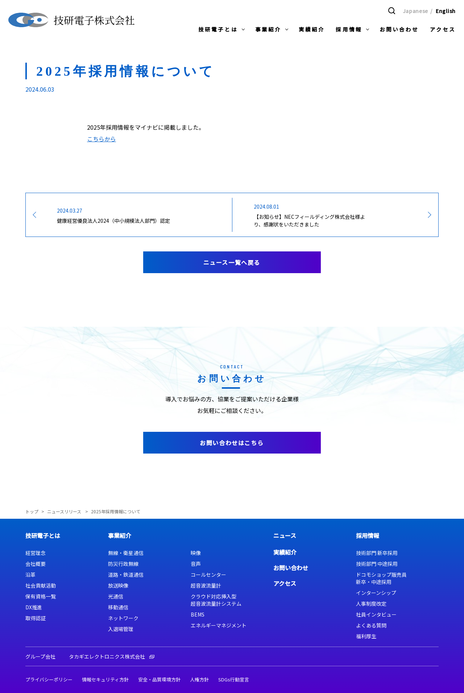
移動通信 (118, 607)
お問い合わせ (290, 567)
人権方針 (199, 679)
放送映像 (118, 585)
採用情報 (367, 535)
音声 (196, 563)
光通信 (115, 596)
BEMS (197, 614)
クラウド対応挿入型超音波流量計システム (216, 600)
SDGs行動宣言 (233, 679)
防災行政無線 (123, 563)
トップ (31, 511)
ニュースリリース (64, 511)
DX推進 (33, 607)
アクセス (284, 583)
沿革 (30, 574)
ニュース (284, 535)
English (446, 10)
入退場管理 (120, 629)
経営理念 (35, 552)
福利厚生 (366, 636)
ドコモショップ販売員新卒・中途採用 (381, 578)
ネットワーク (123, 618)
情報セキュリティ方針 (105, 679)
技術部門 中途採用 (377, 563)
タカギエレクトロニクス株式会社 (111, 656)
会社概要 (35, 563)
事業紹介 (119, 535)
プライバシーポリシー (48, 679)
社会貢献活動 (40, 585)
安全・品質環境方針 (159, 679)
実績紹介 (285, 552)
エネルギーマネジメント (218, 625)
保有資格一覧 (40, 596)
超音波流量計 (206, 585)
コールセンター (208, 574)
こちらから (101, 138)
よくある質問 (371, 625)
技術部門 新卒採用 (377, 552)
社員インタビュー (376, 614)
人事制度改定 (371, 603)
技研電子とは (42, 535)
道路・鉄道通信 (126, 574)
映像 (196, 552)
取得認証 (35, 618)
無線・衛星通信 (126, 552)
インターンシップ (376, 592)
